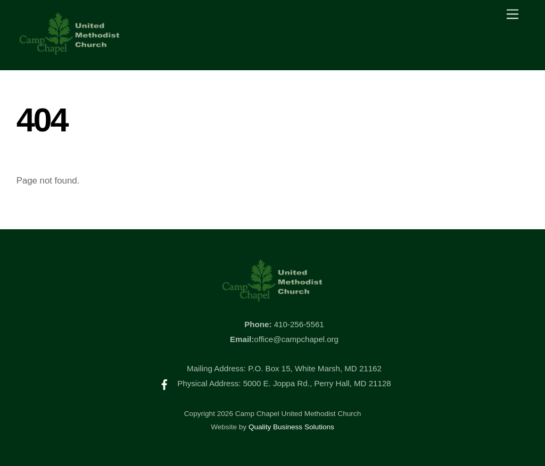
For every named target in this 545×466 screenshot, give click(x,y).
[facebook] (164, 383)
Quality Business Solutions (291, 427)
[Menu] (512, 14)
